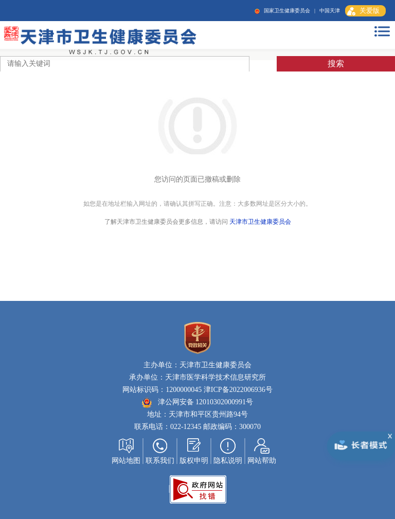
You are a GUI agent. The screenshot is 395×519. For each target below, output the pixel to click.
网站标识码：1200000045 (162, 389)
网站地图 (126, 460)
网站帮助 (261, 460)
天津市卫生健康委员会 (260, 221)
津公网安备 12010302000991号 (197, 402)
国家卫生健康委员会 (287, 10)
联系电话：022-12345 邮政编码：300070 (197, 427)
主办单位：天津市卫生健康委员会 (197, 365)
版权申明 (193, 460)
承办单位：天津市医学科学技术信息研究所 (197, 377)
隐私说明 (227, 460)
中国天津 (329, 10)
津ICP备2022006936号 (237, 389)
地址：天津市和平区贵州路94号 (197, 414)
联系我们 (160, 460)
